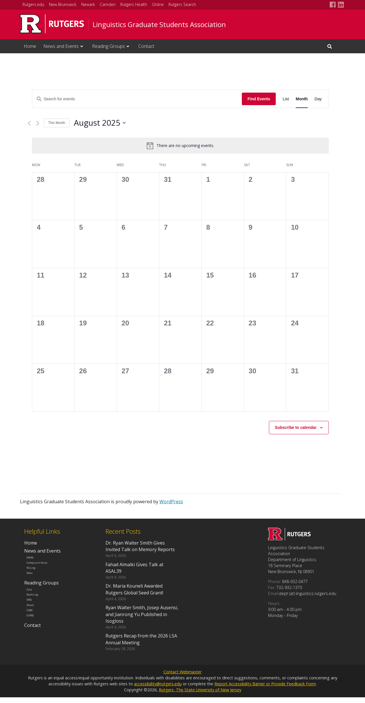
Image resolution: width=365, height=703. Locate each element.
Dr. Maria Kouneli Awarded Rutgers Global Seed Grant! (134, 589)
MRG (32, 618)
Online (158, 4)
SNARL (34, 559)
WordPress (171, 501)
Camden (107, 4)
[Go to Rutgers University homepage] (52, 24)
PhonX (34, 626)
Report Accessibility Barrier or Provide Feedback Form (265, 689)
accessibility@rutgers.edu (158, 689)
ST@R (34, 634)
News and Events (61, 46)
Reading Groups (108, 46)
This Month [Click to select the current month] (56, 123)
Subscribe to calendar (296, 427)
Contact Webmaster (182, 677)
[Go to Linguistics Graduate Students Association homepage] (289, 538)
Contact (146, 46)
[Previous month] (29, 123)
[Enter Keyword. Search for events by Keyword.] (137, 99)
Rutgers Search (182, 4)
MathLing (37, 610)
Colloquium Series (45, 567)
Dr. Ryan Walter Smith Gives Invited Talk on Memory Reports (140, 546)
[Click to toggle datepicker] (100, 123)
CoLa (33, 602)
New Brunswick (62, 4)
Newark (88, 4)
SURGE (34, 642)
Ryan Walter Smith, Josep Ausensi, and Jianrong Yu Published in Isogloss (142, 614)
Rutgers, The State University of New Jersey (200, 695)
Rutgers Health (133, 4)
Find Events (259, 99)
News (33, 583)
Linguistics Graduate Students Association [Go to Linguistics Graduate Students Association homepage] (159, 24)
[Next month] (37, 123)
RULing (35, 575)
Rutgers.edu (33, 4)
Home (30, 46)
